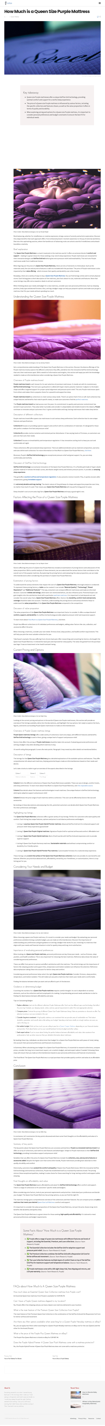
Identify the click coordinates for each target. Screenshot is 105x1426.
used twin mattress (60, 595)
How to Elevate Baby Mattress (89, 1394)
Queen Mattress (15, 17)
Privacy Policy (82, 1419)
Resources (91, 1419)
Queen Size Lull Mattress (46, 1202)
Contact (98, 1419)
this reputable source (85, 786)
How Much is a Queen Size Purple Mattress (43, 620)
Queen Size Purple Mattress (55, 276)
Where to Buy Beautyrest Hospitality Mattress (91, 1403)
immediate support (35, 479)
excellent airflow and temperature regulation (40, 477)
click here (87, 450)
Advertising (73, 1419)
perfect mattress (82, 399)
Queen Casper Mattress (67, 1026)
